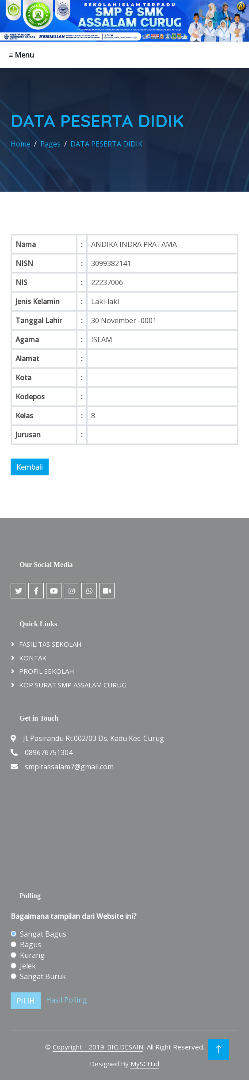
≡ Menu (21, 55)
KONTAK (32, 657)
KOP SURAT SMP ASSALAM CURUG (72, 684)
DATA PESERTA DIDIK (106, 144)
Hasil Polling (66, 1000)
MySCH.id (144, 1063)
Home (21, 144)
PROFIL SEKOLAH (46, 671)
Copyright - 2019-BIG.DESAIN (98, 1046)
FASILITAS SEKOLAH (50, 644)
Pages (50, 144)
